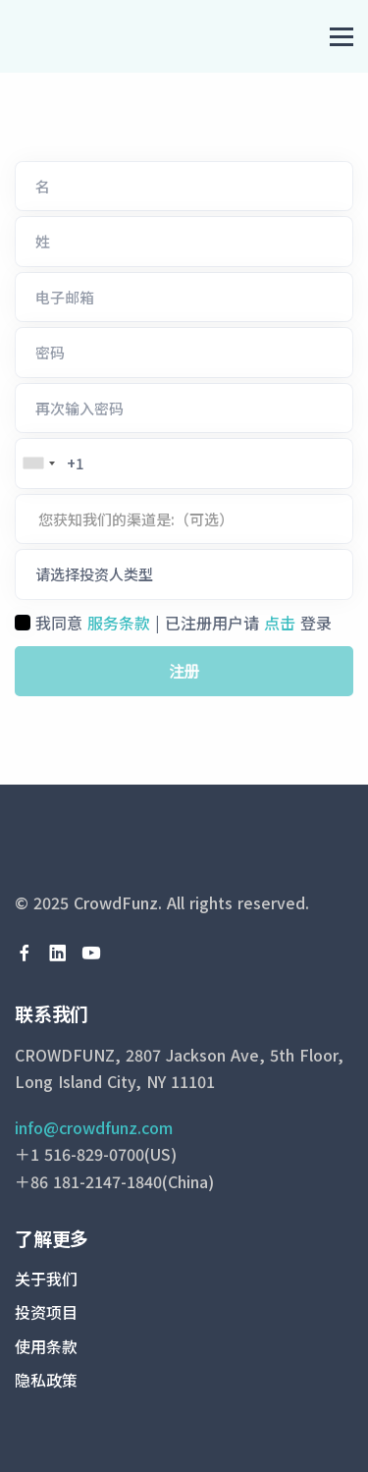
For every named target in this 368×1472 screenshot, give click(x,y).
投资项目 (46, 1312)
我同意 (58, 622)
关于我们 (46, 1278)
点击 (279, 622)
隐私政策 (46, 1379)
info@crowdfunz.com (94, 1127)
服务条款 (118, 622)
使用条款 (46, 1346)
